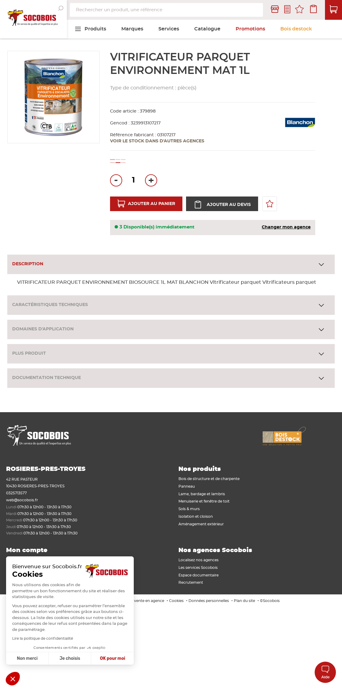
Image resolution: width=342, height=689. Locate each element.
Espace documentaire (198, 575)
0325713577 (16, 493)
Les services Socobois (198, 567)
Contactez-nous (287, 9)
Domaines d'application (43, 329)
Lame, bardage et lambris (201, 494)
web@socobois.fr (22, 500)
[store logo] (33, 19)
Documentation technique (46, 378)
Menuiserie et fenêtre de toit (204, 501)
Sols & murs (189, 509)
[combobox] (166, 10)
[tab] (171, 264)
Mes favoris (299, 10)
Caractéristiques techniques (50, 305)
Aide (325, 672)
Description (27, 264)
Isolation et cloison (195, 516)
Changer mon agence (286, 227)
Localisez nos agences (198, 560)
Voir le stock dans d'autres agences (157, 141)
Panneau (186, 486)
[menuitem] (90, 29)
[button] (12, 678)
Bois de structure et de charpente (209, 479)
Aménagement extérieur (201, 524)
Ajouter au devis (228, 205)
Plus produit (29, 353)
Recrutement (190, 582)
